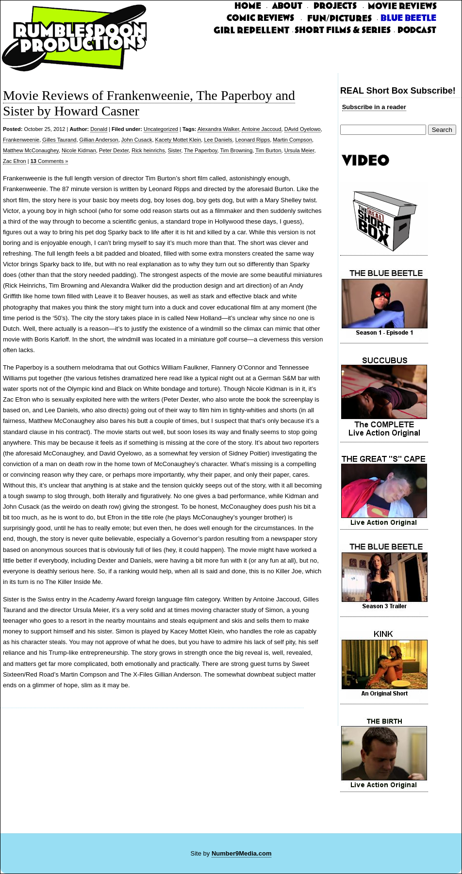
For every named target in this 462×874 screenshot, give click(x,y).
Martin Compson (292, 140)
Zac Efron (14, 161)
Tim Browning (236, 150)
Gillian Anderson (99, 140)
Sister (175, 150)
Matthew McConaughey (31, 150)
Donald (98, 129)
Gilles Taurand (59, 140)
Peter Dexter (114, 150)
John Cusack (136, 140)
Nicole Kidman (79, 150)
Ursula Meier (299, 150)
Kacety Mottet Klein (178, 140)
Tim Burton (268, 150)
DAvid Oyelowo (302, 129)
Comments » (49, 161)
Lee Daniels (218, 140)
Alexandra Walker (218, 129)
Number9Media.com (242, 853)
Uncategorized (161, 129)
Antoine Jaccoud (261, 129)
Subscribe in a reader (374, 107)
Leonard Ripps (252, 140)
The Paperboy (200, 150)
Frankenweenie (21, 140)
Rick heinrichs (148, 150)
